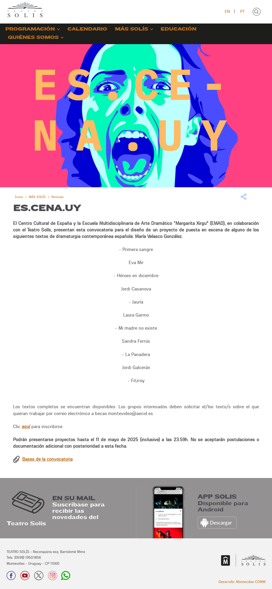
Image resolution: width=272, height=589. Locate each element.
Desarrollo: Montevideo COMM (241, 582)
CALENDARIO (87, 29)
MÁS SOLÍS (131, 29)
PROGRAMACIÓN (30, 29)
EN (227, 11)
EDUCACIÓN (178, 29)
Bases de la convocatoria (47, 459)
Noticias (57, 197)
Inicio (19, 197)
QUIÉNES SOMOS (33, 37)
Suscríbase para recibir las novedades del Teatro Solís (56, 514)
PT (242, 11)
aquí (26, 426)
